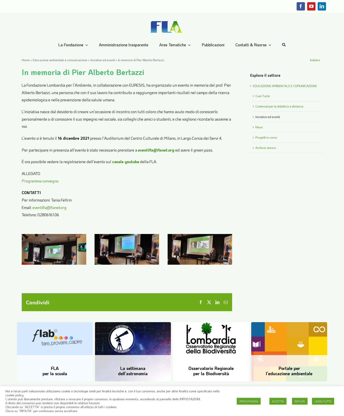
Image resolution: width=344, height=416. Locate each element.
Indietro (315, 60)
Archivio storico (265, 148)
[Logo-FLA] (166, 21)
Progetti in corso (266, 137)
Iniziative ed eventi (102, 60)
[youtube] (311, 6)
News (259, 127)
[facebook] (301, 6)
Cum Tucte (262, 96)
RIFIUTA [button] (300, 401)
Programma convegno (40, 181)
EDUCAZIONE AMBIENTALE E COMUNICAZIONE (285, 86)
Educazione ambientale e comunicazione (60, 60)
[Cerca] (284, 45)
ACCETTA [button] (278, 401)
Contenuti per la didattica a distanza (279, 106)
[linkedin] (322, 6)
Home (26, 60)
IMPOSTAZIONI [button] (248, 401)
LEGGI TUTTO (323, 401)
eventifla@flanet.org (49, 207)
